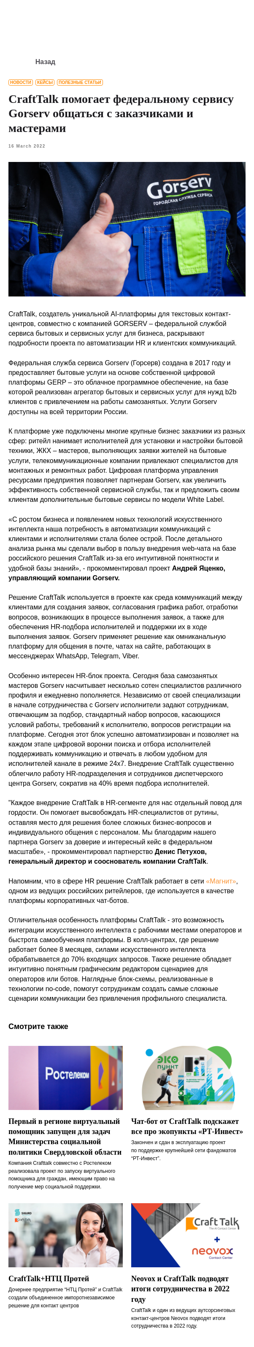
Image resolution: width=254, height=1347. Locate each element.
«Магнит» (221, 881)
